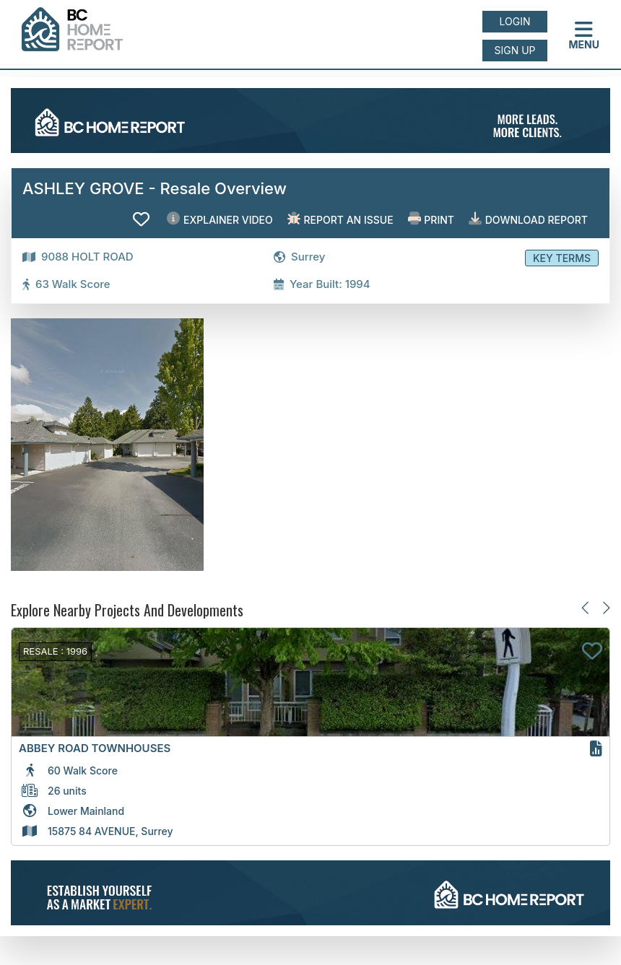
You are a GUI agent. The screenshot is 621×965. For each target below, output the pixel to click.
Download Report (528, 219)
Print (431, 219)
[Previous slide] (586, 607)
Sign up (514, 50)
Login (515, 21)
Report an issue (340, 219)
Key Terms (562, 258)
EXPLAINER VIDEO (219, 219)
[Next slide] (605, 607)
